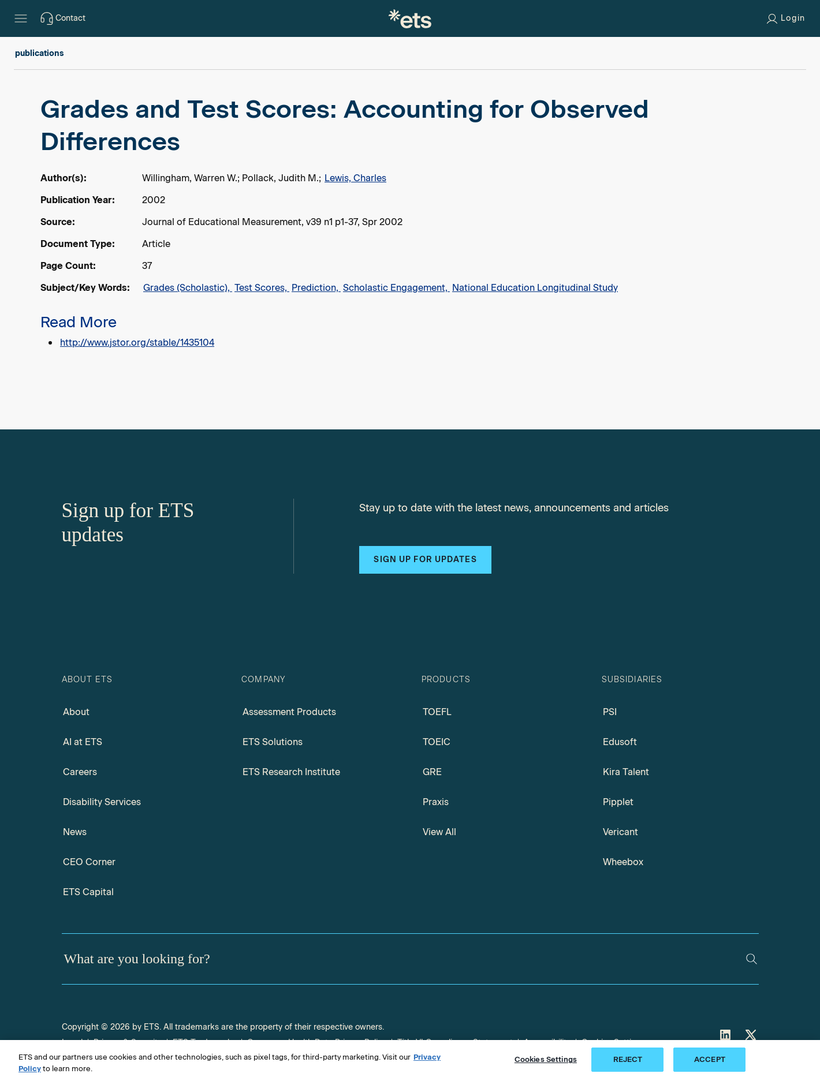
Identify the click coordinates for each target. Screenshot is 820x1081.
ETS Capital (88, 892)
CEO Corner (89, 861)
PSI (610, 711)
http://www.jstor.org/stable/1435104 (137, 342)
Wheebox (623, 861)
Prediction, (316, 287)
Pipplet (618, 801)
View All (439, 831)
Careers (80, 771)
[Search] (751, 959)
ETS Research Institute (291, 771)
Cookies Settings (546, 1059)
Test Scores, (261, 287)
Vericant (620, 831)
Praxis (436, 801)
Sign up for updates (425, 559)
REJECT (628, 1059)
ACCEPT (709, 1059)
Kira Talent (626, 771)
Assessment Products (289, 711)
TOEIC (436, 741)
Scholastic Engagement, (396, 287)
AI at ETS (82, 741)
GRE (432, 771)
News (75, 831)
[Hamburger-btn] (21, 18)
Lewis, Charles (355, 178)
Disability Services (102, 801)
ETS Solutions (273, 741)
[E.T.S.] (410, 18)
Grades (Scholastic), (187, 287)
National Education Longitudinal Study (535, 287)
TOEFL (437, 711)
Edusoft (620, 741)
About (76, 711)
